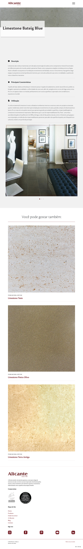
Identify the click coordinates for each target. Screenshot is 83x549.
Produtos (10, 513)
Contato (10, 523)
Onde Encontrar (13, 516)
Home (10, 511)
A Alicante (11, 518)
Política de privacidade (70, 541)
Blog (9, 520)
